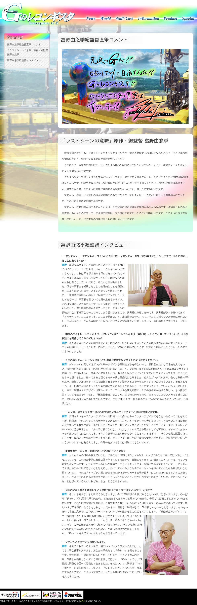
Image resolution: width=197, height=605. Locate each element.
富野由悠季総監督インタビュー (24, 60)
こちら (83, 601)
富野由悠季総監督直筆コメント (24, 44)
